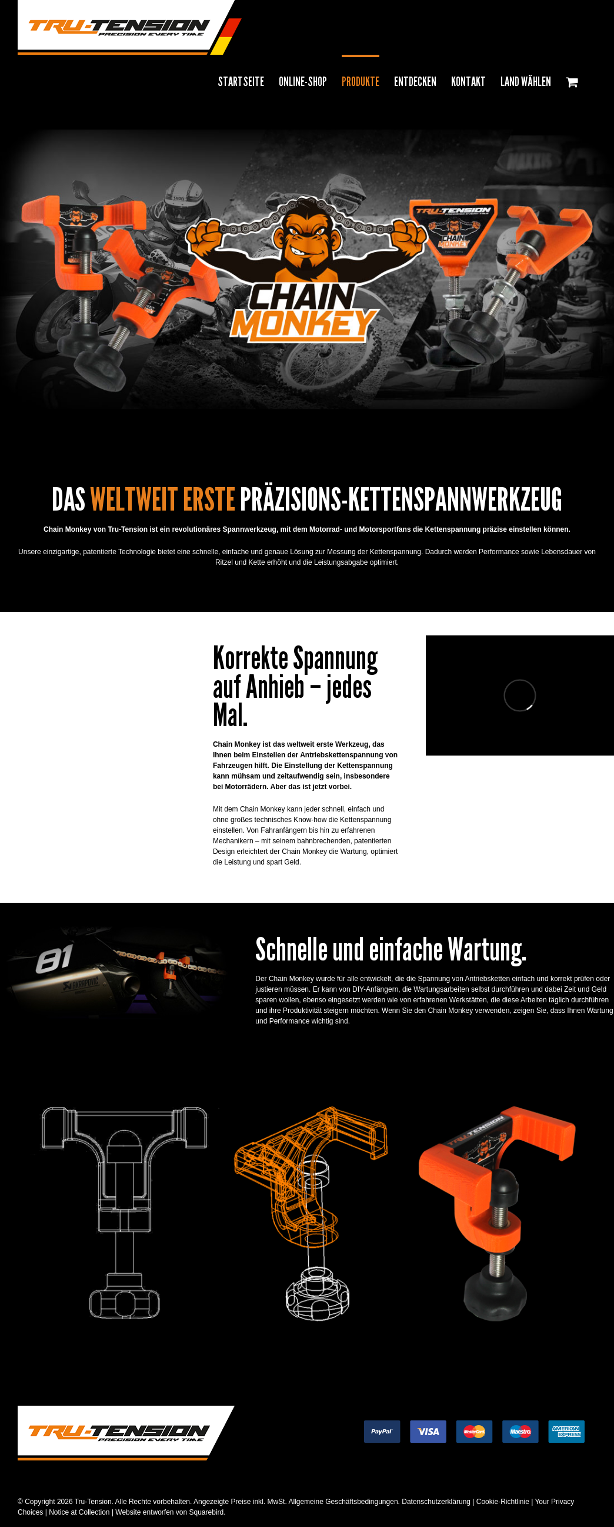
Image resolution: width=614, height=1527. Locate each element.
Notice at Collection (79, 1512)
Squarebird (205, 1512)
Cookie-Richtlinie (502, 1502)
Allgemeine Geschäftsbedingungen (343, 1502)
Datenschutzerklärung (436, 1502)
